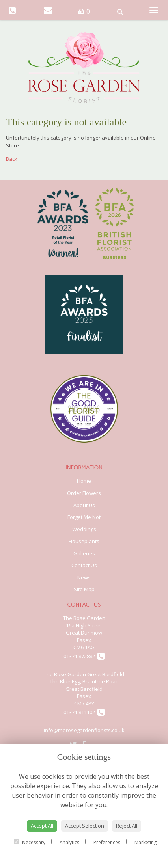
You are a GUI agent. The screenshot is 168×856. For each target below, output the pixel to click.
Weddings (84, 529)
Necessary (29, 842)
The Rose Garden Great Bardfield (84, 674)
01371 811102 (84, 712)
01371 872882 (84, 656)
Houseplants (84, 541)
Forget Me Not (84, 517)
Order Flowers (84, 493)
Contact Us (84, 565)
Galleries (84, 553)
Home (84, 480)
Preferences (102, 842)
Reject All (126, 825)
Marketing (141, 842)
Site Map (84, 589)
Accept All (42, 825)
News (84, 577)
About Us (84, 505)
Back (11, 158)
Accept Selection (84, 825)
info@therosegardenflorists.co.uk (84, 730)
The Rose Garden (84, 618)
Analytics (65, 842)
